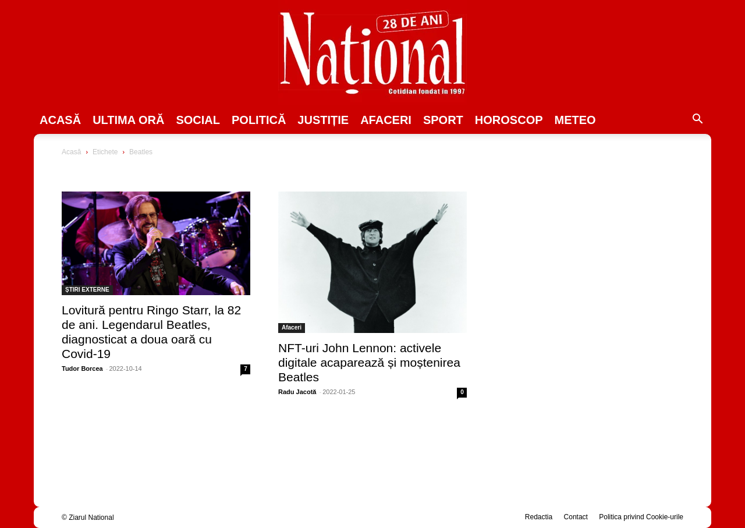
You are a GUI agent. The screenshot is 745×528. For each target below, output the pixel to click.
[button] (697, 120)
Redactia (538, 517)
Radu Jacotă (297, 391)
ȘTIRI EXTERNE (87, 289)
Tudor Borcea (82, 368)
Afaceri (385, 120)
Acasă (60, 120)
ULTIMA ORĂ (128, 120)
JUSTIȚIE (323, 120)
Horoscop (509, 120)
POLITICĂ (259, 120)
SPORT (443, 120)
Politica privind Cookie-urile (641, 517)
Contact (576, 517)
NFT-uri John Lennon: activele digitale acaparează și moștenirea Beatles (369, 362)
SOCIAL (198, 120)
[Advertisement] (589, 236)
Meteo (575, 120)
